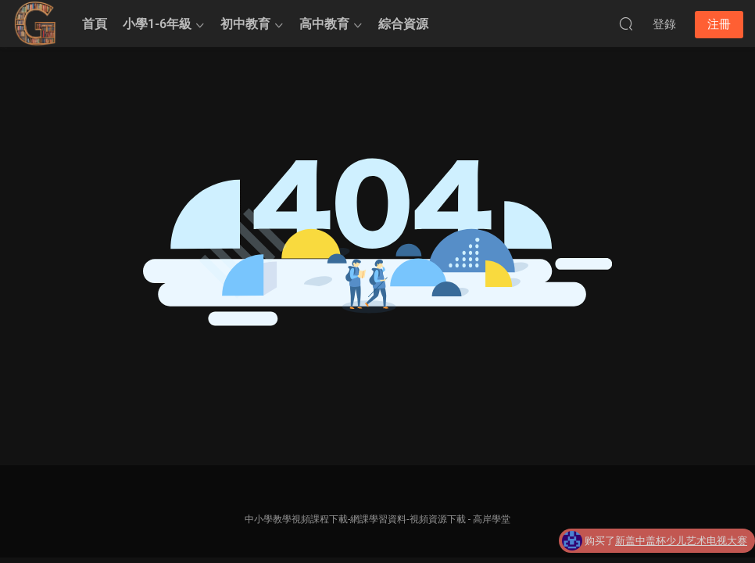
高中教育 (324, 23)
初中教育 (245, 23)
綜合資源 (403, 23)
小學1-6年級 (157, 23)
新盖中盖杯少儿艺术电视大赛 (681, 542)
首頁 (94, 23)
